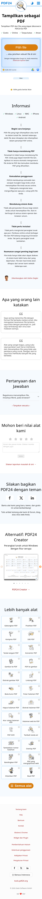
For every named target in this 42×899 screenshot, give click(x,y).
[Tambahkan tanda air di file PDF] (31, 731)
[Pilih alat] (38, 3)
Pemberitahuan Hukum (21, 844)
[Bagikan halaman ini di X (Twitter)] (21, 498)
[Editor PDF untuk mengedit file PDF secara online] (31, 636)
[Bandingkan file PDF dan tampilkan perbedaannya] (10, 759)
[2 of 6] (17, 583)
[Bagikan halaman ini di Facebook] (10, 498)
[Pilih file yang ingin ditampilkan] (21, 47)
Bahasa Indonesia (22, 875)
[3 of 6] (19, 583)
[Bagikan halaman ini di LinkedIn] (32, 498)
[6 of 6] (28, 583)
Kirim (21, 456)
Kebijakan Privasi (21, 855)
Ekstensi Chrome (21, 832)
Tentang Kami (21, 809)
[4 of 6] (22, 583)
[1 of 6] (14, 583)
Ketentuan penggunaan (21, 850)
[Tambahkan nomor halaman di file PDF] (10, 745)
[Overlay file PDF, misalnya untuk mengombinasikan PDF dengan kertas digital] (31, 745)
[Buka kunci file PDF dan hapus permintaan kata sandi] (10, 690)
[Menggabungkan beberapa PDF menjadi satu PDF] (10, 622)
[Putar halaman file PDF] (31, 690)
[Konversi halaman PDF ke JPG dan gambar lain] (31, 663)
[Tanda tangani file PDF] (10, 649)
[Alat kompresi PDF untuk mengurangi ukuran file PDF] (10, 636)
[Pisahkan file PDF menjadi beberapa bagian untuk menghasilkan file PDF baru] (31, 622)
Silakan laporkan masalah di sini (20, 464)
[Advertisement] (21, 82)
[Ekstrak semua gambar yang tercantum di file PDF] (10, 677)
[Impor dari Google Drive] (33, 70)
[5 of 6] (25, 583)
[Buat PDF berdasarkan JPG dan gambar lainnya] (10, 663)
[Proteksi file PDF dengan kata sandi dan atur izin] (31, 677)
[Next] (40, 567)
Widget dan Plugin (21, 838)
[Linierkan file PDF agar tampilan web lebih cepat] (31, 759)
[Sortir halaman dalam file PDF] (10, 718)
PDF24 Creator (19, 589)
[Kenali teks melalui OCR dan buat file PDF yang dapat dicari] (10, 731)
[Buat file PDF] (31, 772)
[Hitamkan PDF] (10, 772)
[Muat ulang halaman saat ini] (21, 6)
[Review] (21, 447)
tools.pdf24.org (21, 881)
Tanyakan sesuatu (21, 405)
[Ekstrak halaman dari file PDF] (31, 704)
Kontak (21, 826)
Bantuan (21, 820)
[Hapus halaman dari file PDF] (10, 704)
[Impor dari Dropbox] (38, 70)
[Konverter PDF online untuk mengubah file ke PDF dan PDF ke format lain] (31, 649)
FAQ (21, 815)
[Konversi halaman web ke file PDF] (31, 718)
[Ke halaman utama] (6, 3)
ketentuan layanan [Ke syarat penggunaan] (19, 60)
